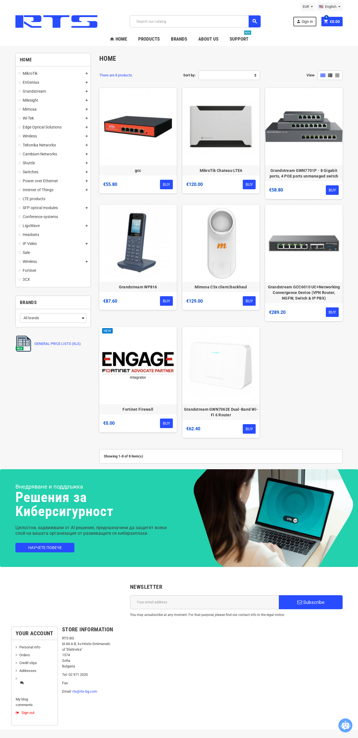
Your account (34, 633)
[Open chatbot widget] (345, 725)
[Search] (195, 21)
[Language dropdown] (330, 7)
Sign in (304, 21)
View (311, 75)
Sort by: (189, 75)
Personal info (29, 647)
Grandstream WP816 (138, 287)
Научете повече (45, 547)
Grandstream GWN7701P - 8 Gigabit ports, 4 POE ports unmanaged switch (304, 173)
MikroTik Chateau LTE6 (221, 170)
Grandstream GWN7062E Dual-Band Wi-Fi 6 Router (221, 412)
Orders (24, 655)
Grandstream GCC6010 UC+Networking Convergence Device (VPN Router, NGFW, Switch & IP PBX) (304, 292)
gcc (138, 170)
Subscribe (310, 602)
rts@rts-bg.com (84, 691)
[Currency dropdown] (307, 7)
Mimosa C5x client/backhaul (221, 287)
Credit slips (28, 663)
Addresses (27, 671)
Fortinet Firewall (138, 409)
